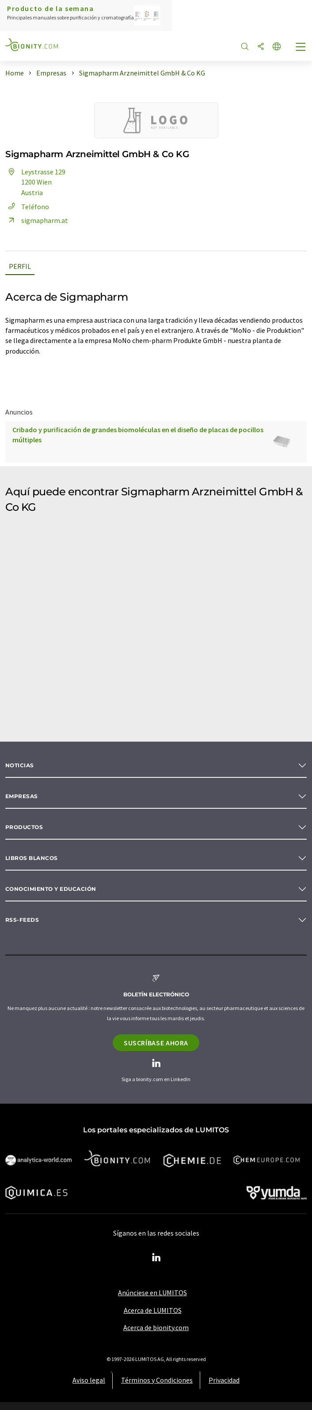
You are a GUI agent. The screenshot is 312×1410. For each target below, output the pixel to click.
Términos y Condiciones (157, 1380)
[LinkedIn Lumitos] (156, 1257)
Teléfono (27, 206)
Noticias (19, 765)
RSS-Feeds (22, 919)
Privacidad (224, 1380)
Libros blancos (31, 858)
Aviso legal (88, 1380)
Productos (24, 827)
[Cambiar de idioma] (276, 47)
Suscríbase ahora (156, 1042)
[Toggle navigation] (301, 47)
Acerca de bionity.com (156, 1327)
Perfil (20, 266)
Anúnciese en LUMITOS (152, 1292)
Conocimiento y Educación (50, 889)
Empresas (21, 796)
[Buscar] (245, 47)
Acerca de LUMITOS (153, 1310)
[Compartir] (261, 47)
